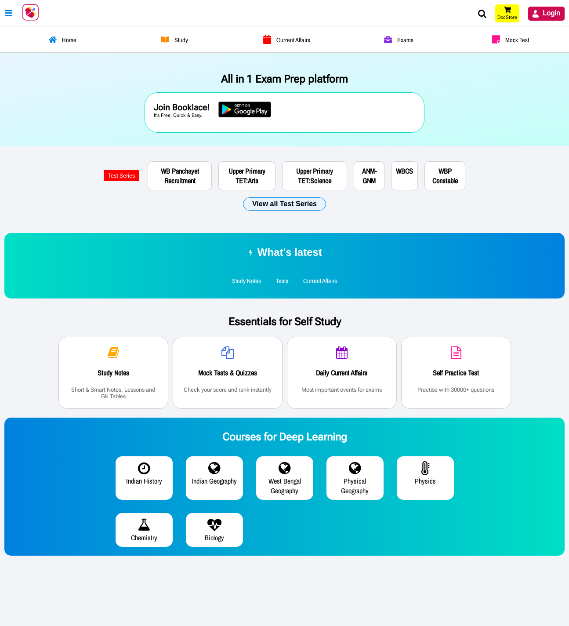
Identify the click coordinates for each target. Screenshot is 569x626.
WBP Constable (445, 176)
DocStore (507, 17)
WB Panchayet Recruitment (180, 176)
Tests (282, 281)
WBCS (404, 171)
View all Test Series (284, 203)
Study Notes (246, 281)
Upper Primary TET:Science (314, 176)
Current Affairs (320, 281)
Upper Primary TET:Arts (246, 176)
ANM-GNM (369, 176)
